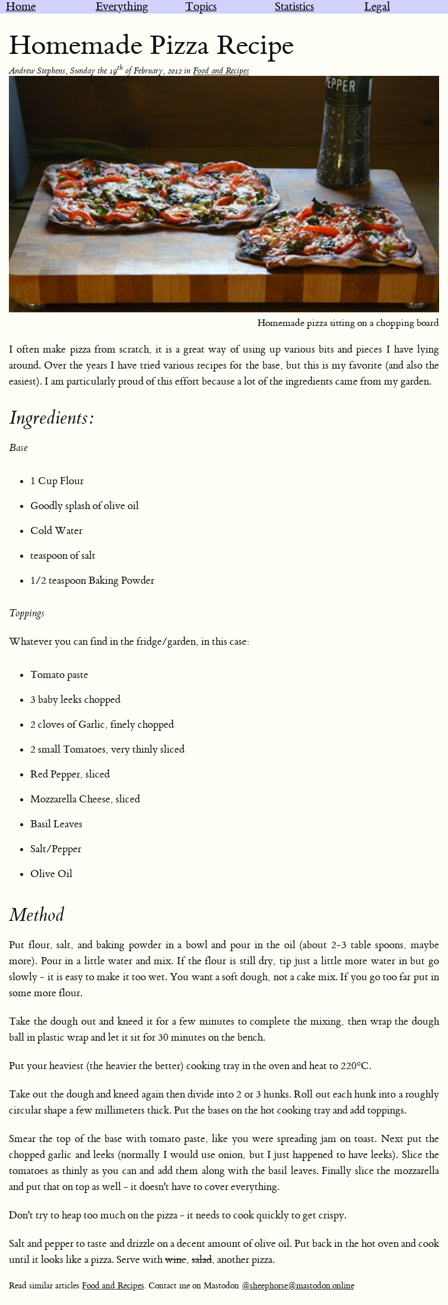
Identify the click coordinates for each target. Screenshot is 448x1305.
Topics (201, 7)
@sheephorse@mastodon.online (298, 1286)
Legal (377, 7)
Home (21, 7)
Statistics (294, 7)
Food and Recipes (221, 71)
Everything (122, 7)
